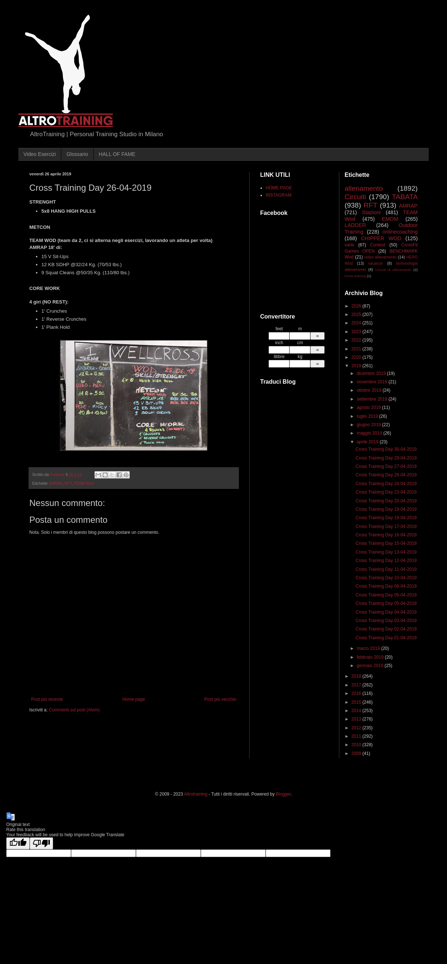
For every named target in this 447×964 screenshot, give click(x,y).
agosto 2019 (369, 407)
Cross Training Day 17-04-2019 (386, 526)
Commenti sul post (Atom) (74, 709)
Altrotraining (195, 794)
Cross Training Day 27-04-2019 (386, 466)
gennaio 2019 (370, 665)
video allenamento (380, 257)
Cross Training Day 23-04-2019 (386, 492)
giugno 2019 (369, 424)
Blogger (283, 794)
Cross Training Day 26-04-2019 (386, 474)
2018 (356, 676)
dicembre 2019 (372, 373)
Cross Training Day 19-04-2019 (386, 509)
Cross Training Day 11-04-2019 (386, 569)
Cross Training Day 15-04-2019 (386, 543)
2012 (356, 727)
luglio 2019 (368, 416)
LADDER (355, 225)
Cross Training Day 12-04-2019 (386, 560)
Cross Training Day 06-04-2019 (386, 595)
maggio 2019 (370, 433)
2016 (356, 693)
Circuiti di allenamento (393, 270)
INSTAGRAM (278, 195)
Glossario (77, 154)
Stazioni (371, 212)
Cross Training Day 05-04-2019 (386, 603)
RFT (67, 483)
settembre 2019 (372, 399)
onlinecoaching (400, 232)
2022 (356, 340)
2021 (356, 348)
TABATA (405, 197)
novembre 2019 (372, 381)
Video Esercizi (39, 154)
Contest (377, 244)
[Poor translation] (41, 843)
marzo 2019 (369, 648)
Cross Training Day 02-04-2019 (386, 629)
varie (349, 244)
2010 (356, 744)
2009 (356, 753)
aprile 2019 (368, 441)
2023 (356, 331)
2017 (356, 685)
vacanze (375, 263)
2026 (356, 306)
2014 (356, 710)
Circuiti (355, 197)
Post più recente (47, 699)
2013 (356, 719)
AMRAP (55, 483)
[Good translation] (18, 843)
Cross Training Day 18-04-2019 (386, 517)
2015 (356, 702)
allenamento (364, 188)
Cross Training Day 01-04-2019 (386, 637)
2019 (356, 365)
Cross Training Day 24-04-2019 (386, 483)
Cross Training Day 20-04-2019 (386, 500)
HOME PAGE (279, 187)
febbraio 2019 (371, 657)
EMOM (390, 219)
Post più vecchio (220, 699)
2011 (356, 736)
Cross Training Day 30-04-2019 (386, 449)
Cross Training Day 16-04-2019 (386, 534)
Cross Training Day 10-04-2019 (386, 577)
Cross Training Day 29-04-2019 (386, 458)
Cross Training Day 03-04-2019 (386, 620)
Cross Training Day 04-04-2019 (386, 612)
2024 (356, 322)
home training (355, 276)
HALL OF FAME (117, 154)
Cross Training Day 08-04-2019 (386, 586)
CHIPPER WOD (381, 238)
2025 (356, 314)
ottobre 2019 (370, 390)
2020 (356, 357)
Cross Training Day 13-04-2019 (386, 552)
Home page (133, 699)
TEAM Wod (84, 483)
